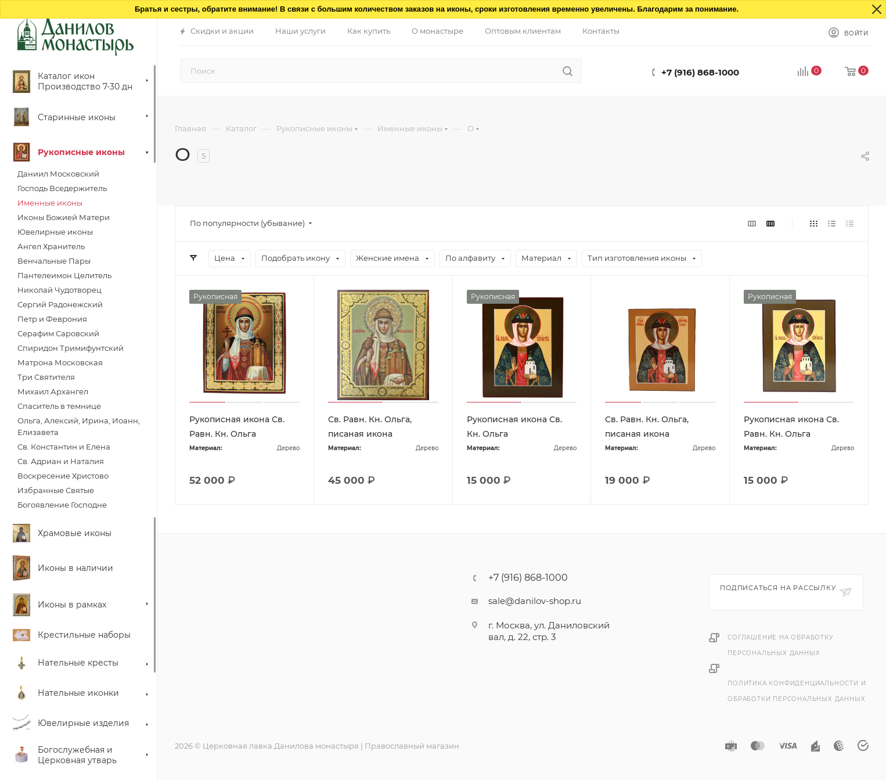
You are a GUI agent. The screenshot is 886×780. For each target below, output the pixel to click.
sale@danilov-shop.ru (534, 600)
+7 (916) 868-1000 (700, 72)
